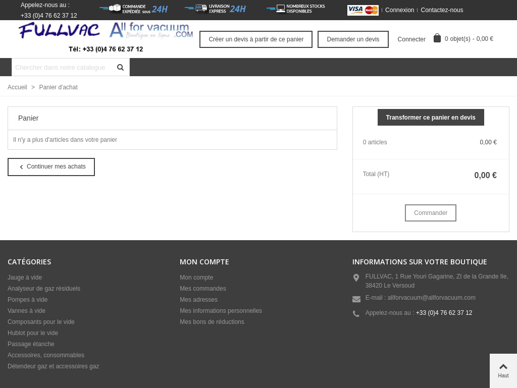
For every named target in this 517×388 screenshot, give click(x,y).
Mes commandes (203, 288)
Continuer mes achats (52, 167)
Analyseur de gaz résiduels (44, 288)
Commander (430, 212)
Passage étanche (31, 344)
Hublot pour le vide (33, 333)
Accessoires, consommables (46, 355)
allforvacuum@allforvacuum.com (432, 297)
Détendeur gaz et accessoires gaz (53, 366)
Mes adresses (199, 299)
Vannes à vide (26, 310)
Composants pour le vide (41, 321)
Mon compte (196, 277)
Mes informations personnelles (221, 310)
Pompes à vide (27, 299)
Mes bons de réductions (212, 321)
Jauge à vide (25, 277)
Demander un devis (353, 39)
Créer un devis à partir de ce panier (256, 39)
